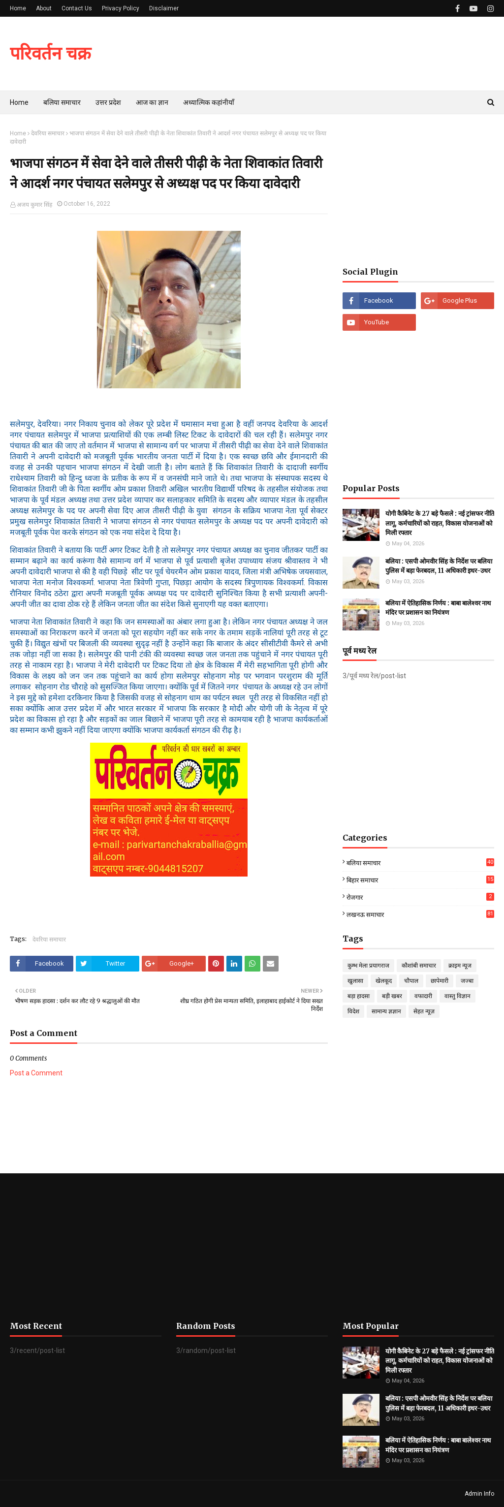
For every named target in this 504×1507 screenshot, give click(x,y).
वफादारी (423, 996)
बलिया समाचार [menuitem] (62, 102)
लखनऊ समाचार (420, 914)
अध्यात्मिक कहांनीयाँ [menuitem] (208, 102)
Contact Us (77, 8)
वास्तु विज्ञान (457, 996)
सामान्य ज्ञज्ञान (386, 1011)
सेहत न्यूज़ (424, 1011)
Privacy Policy (120, 8)
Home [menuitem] (19, 102)
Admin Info (479, 1493)
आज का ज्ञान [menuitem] (152, 102)
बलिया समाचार (420, 862)
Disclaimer (164, 8)
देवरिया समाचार (47, 133)
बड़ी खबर (392, 996)
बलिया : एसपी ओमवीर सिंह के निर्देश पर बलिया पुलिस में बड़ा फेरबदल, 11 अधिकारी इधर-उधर (438, 566)
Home (18, 8)
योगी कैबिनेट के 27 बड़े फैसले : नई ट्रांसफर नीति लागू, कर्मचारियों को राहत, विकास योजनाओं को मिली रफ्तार (439, 523)
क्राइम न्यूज (460, 965)
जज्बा (467, 980)
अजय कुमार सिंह (34, 204)
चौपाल (411, 980)
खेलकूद (384, 980)
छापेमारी (439, 980)
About (44, 8)
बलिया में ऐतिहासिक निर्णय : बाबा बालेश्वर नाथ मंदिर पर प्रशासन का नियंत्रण (438, 608)
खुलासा (355, 980)
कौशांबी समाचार (419, 965)
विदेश (353, 1011)
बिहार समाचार (420, 880)
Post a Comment (36, 1073)
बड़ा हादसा (358, 996)
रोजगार (420, 897)
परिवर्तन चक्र (50, 53)
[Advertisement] (418, 190)
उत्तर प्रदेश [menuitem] (108, 102)
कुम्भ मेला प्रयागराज (368, 965)
